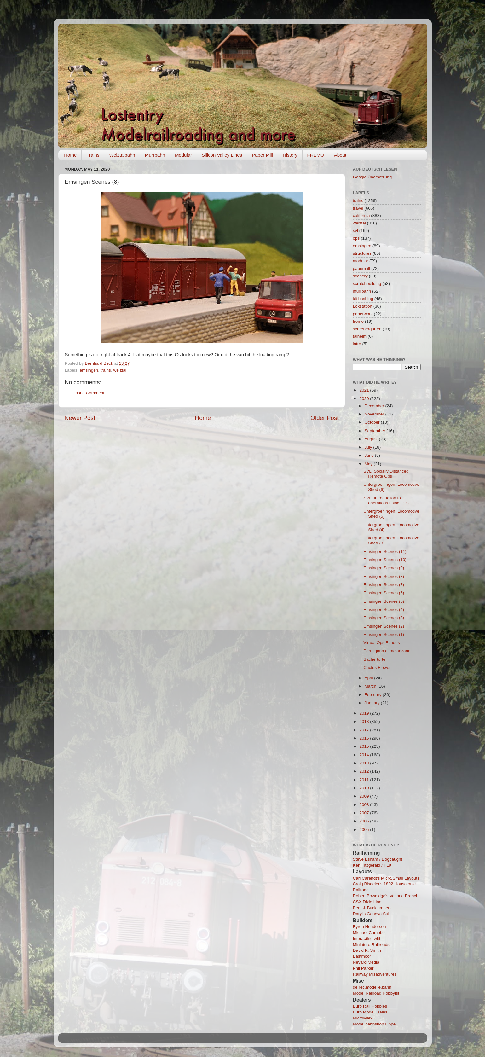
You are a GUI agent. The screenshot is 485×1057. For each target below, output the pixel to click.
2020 (364, 398)
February (374, 694)
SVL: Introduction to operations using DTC (386, 500)
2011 (364, 779)
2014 (364, 754)
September (376, 430)
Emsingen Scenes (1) (383, 634)
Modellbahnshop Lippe (374, 1024)
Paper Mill (262, 155)
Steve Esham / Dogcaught (377, 859)
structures (362, 253)
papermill (361, 268)
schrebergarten (367, 329)
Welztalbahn (122, 155)
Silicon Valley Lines (222, 155)
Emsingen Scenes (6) (383, 592)
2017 (364, 730)
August (372, 439)
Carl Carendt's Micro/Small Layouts (386, 878)
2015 (364, 746)
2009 (364, 796)
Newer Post (80, 418)
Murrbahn (155, 155)
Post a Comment (89, 393)
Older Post (324, 418)
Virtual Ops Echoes (381, 642)
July (369, 447)
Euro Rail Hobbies (370, 1006)
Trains (92, 155)
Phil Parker (363, 968)
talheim (360, 336)
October (373, 422)
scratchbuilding (367, 283)
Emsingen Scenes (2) (383, 626)
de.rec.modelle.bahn (372, 987)
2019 (364, 713)
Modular (183, 155)
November (375, 414)
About (340, 155)
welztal (119, 370)
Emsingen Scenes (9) (383, 568)
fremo (358, 321)
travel (358, 208)
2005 (364, 829)
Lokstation (362, 306)
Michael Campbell (370, 932)
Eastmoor (362, 956)
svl (355, 230)
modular (360, 260)
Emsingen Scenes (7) (383, 584)
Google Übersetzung (372, 177)
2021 (364, 390)
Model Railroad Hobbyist (376, 993)
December (375, 406)
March (371, 686)
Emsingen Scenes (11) (385, 551)
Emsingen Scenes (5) (383, 601)
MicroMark (363, 1018)
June (370, 455)
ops (356, 238)
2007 (364, 812)
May (369, 464)
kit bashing (363, 298)
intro (357, 343)
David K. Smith (367, 950)
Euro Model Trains (370, 1012)
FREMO (315, 155)
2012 (364, 771)
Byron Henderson (369, 926)
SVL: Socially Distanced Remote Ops (385, 474)
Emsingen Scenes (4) (383, 609)
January (373, 702)
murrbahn (362, 291)
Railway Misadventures (375, 974)
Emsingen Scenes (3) (383, 617)
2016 (364, 738)
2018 (364, 721)
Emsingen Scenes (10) (385, 559)
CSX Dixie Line (367, 901)
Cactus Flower (376, 667)
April (369, 678)
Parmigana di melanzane (386, 650)
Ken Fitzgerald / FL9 (372, 865)
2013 (364, 763)
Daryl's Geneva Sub (372, 913)
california (361, 215)
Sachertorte (374, 659)
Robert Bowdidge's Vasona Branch (386, 895)
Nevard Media (366, 962)
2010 (364, 788)
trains (106, 370)
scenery (360, 276)
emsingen (89, 370)
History (290, 155)
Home (70, 155)
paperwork (363, 313)
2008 (364, 804)
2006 (364, 821)
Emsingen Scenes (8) (383, 576)
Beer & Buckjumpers (372, 907)
